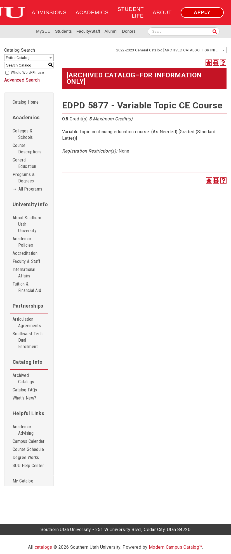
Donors (129, 31)
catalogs (43, 547)
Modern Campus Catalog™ (175, 547)
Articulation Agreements (27, 322)
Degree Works (26, 457)
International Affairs (24, 273)
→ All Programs (28, 189)
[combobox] (171, 50)
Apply (202, 12)
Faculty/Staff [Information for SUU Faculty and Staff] (88, 31)
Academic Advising (23, 430)
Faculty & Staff (26, 261)
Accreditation (25, 253)
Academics (92, 12)
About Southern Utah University (27, 224)
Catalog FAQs (25, 390)
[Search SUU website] (184, 31)
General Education (24, 163)
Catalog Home (26, 102)
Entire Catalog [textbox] (18, 58)
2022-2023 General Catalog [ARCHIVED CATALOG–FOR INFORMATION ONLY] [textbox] (171, 50)
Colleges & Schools (23, 134)
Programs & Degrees (24, 178)
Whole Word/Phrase (27, 73)
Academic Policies (23, 242)
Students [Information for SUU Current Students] (63, 31)
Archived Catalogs (23, 378)
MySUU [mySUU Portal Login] (43, 31)
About (162, 12)
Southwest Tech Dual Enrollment (28, 340)
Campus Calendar (28, 441)
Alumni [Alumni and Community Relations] (111, 31)
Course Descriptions (27, 148)
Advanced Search (22, 80)
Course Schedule (28, 449)
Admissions (49, 12)
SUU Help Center (28, 465)
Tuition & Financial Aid (27, 287)
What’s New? (24, 398)
